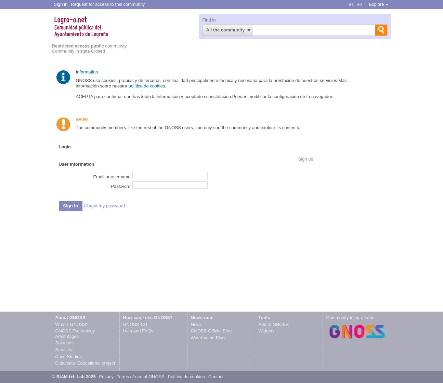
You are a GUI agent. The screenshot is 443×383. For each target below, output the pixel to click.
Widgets (267, 330)
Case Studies (68, 356)
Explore (376, 4)
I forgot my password (104, 205)
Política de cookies (186, 376)
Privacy (107, 376)
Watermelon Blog (208, 337)
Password (120, 186)
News (196, 324)
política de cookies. (147, 85)
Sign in (61, 4)
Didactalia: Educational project (85, 363)
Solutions (64, 342)
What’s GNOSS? (72, 324)
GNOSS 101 (135, 324)
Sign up (305, 159)
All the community (225, 29)
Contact (216, 376)
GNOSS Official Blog (211, 330)
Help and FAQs (138, 330)
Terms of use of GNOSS (141, 376)
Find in (209, 20)
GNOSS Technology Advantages (75, 333)
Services (64, 349)
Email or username (111, 176)
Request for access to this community (108, 4)
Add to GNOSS (274, 324)
